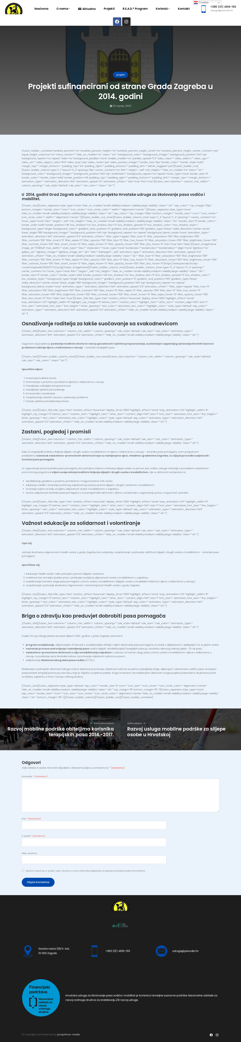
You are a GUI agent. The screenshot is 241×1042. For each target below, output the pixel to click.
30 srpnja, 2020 (122, 106)
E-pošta (33, 835)
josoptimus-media (68, 1034)
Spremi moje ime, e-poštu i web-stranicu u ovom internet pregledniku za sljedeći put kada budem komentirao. (86, 870)
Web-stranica (29, 853)
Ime (31, 818)
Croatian (201, 3)
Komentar (34, 776)
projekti (120, 74)
